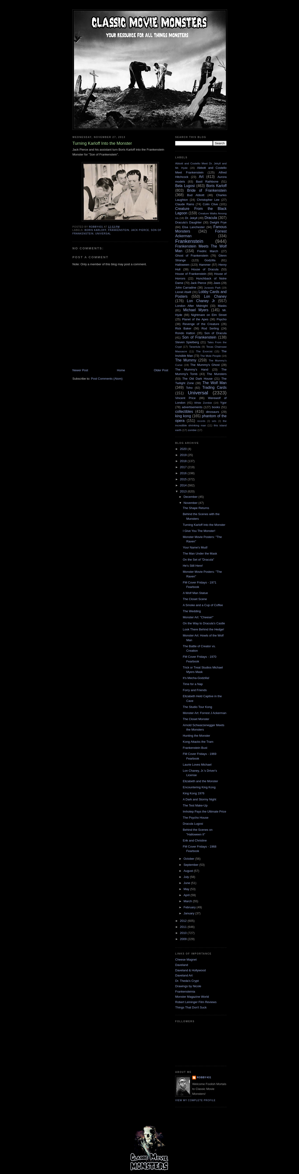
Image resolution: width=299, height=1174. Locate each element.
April (187, 895)
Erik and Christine (195, 840)
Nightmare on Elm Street (209, 315)
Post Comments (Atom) (107, 378)
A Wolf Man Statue (195, 593)
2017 (184, 467)
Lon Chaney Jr (201, 301)
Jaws (216, 283)
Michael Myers (195, 310)
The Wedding (192, 611)
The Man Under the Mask (200, 553)
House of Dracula (204, 269)
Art (201, 177)
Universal (103, 233)
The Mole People (210, 355)
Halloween (182, 264)
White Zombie (203, 402)
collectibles (184, 412)
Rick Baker (183, 328)
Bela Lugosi (185, 186)
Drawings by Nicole (188, 986)
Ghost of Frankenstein (191, 255)
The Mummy (185, 360)
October (189, 858)
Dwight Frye (218, 222)
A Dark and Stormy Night (199, 799)
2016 (184, 473)
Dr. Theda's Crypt (187, 981)
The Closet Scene (195, 599)
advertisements (192, 407)
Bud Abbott (195, 195)
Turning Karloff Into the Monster (204, 525)
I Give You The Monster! (199, 531)
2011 (184, 927)
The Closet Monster (196, 719)
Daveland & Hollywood (190, 970)
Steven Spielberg (187, 342)
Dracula (210, 218)
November (191, 503)
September (191, 864)
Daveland (181, 965)
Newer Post (80, 370)
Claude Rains (184, 204)
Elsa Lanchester (193, 227)
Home (121, 370)
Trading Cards (214, 387)
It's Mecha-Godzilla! (196, 678)
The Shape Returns (196, 508)
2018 (184, 461)
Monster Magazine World (192, 996)
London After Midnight (191, 306)
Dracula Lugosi (193, 823)
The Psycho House (195, 817)
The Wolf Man (215, 383)
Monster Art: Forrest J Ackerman (204, 713)
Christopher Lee (208, 200)
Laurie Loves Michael (197, 764)
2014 (184, 485)
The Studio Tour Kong (197, 707)
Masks (222, 306)
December (191, 497)
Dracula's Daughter (188, 222)
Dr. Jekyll (191, 218)
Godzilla (209, 260)
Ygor (223, 402)
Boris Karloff (95, 230)
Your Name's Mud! (195, 547)
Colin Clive (210, 204)
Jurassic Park (212, 287)
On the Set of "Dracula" (198, 559)
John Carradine (185, 287)
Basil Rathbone (207, 181)
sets (214, 421)
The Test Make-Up (195, 805)
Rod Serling (210, 328)
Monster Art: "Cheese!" (198, 617)
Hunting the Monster (196, 735)
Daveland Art (183, 975)
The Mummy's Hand (191, 369)
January (189, 913)
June (187, 883)
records (201, 421)
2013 (184, 491)
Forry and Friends (195, 690)
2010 (184, 933)
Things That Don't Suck (190, 1007)
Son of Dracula (215, 333)
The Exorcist (204, 351)
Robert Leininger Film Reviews (196, 1002)
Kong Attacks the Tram (198, 741)
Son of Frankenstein (199, 337)
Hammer (205, 264)
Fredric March (207, 251)
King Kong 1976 (193, 793)
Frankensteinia (185, 991)
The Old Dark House (197, 378)
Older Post (161, 370)
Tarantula (194, 346)
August (189, 871)
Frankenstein (118, 230)
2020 (184, 449)
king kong (183, 416)
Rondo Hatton (185, 333)
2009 (184, 939)
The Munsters (217, 374)
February (190, 907)
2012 (184, 921)
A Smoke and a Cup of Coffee (203, 605)
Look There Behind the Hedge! (203, 629)
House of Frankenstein (190, 274)
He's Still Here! (193, 565)
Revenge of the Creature (201, 324)
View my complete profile (195, 1100)
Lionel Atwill (183, 292)
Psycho (222, 319)
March (188, 901)
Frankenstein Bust (195, 748)
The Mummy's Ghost (205, 365)
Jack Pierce (140, 230)
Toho (189, 387)
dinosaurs (212, 412)
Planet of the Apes (195, 319)
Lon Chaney (215, 296)
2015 (184, 479)
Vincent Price (185, 398)
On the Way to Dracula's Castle (204, 623)
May (187, 889)
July (187, 877)
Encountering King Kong (199, 787)
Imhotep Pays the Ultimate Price (204, 811)
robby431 (204, 1077)
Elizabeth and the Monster (200, 781)
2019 (184, 455)
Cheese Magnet (186, 959)
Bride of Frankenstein (207, 190)
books (216, 407)
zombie (192, 429)
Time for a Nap (193, 684)
